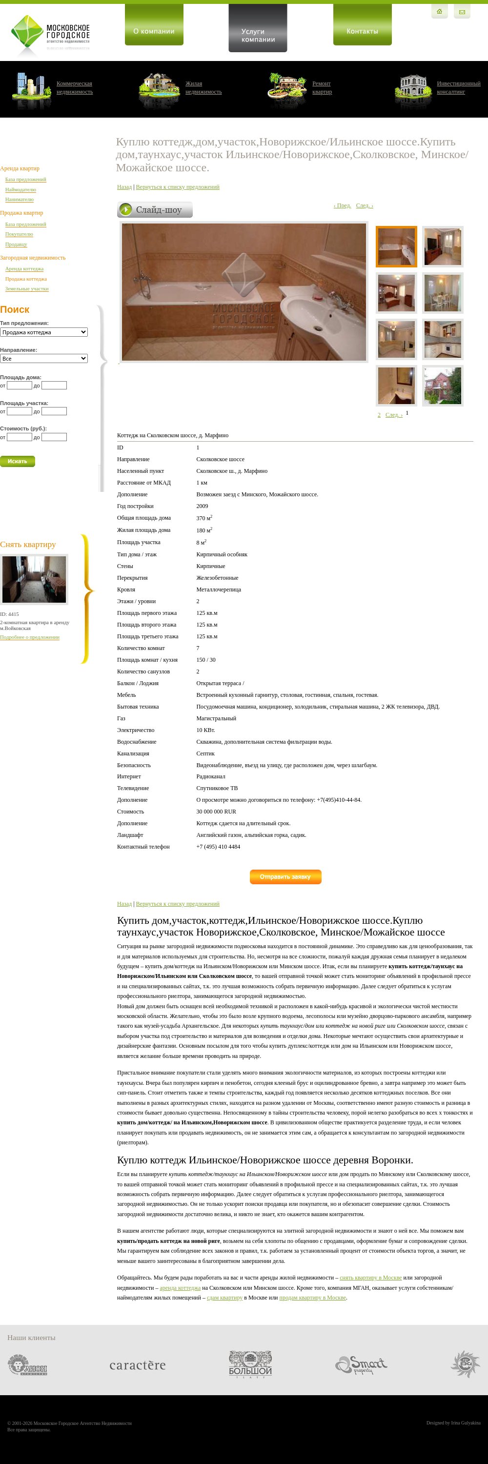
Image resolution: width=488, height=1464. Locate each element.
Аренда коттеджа (24, 268)
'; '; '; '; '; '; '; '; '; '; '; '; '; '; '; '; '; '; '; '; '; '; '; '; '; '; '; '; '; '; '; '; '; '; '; (44, 358)
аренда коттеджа (180, 1287)
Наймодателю (20, 189)
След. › (364, 205)
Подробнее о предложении (30, 637)
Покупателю (19, 234)
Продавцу (16, 244)
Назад (124, 186)
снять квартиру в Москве (371, 1277)
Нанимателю (19, 199)
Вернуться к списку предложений (178, 186)
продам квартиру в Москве (313, 1297)
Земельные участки (27, 288)
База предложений (25, 179)
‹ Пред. (342, 205)
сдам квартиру (225, 1297)
